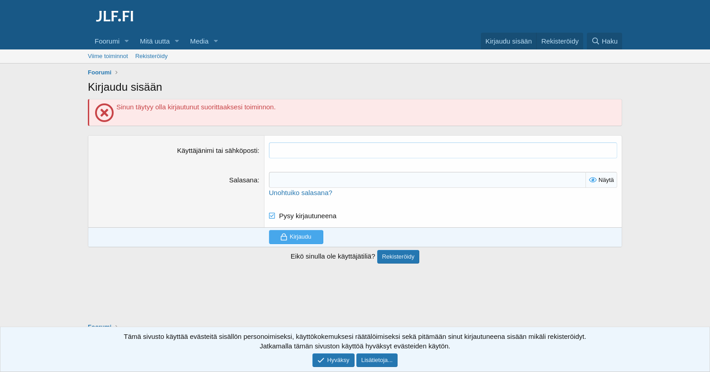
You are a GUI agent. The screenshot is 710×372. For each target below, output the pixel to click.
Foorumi (107, 41)
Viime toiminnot (108, 56)
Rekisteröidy (151, 56)
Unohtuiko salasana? (300, 192)
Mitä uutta (155, 41)
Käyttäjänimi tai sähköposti (217, 150)
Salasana (243, 180)
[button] (126, 41)
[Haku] (604, 41)
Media (199, 41)
